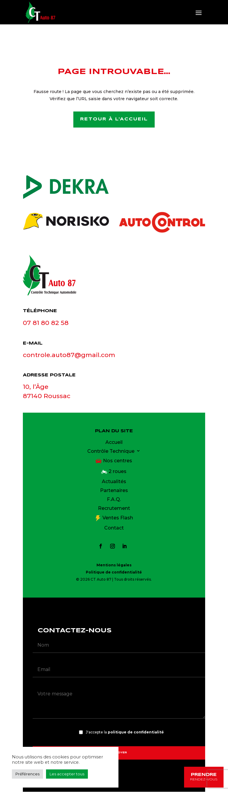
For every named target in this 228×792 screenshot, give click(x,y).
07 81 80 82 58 (46, 323)
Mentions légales (114, 565)
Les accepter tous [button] (67, 773)
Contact (114, 528)
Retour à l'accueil (114, 119)
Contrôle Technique (110, 452)
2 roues (117, 471)
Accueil (114, 443)
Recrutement (114, 509)
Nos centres (117, 461)
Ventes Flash (117, 518)
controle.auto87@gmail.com (69, 355)
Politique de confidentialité (114, 572)
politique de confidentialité (136, 732)
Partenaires (114, 491)
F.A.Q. (114, 500)
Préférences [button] (27, 773)
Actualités (114, 482)
